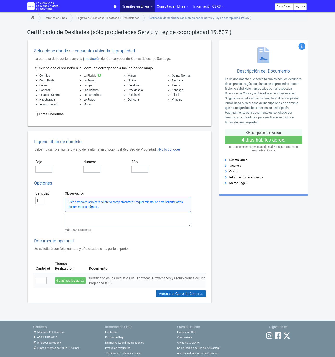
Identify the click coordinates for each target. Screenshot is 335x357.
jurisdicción (91, 59)
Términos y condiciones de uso (123, 353)
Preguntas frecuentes (117, 348)
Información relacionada (246, 177)
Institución (111, 332)
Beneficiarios (238, 160)
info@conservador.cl (47, 342)
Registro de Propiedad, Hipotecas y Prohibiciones (107, 18)
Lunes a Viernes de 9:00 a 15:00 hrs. (56, 348)
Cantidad (42, 193)
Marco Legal (237, 183)
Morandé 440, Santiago (49, 332)
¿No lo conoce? (168, 149)
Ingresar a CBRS (186, 332)
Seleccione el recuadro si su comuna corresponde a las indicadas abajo (94, 68)
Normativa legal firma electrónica (124, 342)
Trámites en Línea (137, 6)
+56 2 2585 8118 (45, 337)
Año (134, 162)
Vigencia (235, 165)
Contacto (40, 327)
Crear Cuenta (284, 6)
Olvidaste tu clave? (188, 342)
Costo (233, 171)
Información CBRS (208, 6)
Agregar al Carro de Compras (181, 293)
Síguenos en (278, 327)
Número (89, 162)
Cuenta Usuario (188, 327)
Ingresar (300, 6)
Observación (75, 193)
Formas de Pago (114, 337)
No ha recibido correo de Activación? (198, 348)
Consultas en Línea (173, 6)
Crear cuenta (184, 337)
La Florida (93, 75)
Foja (38, 162)
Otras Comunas (49, 114)
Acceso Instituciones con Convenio (197, 353)
